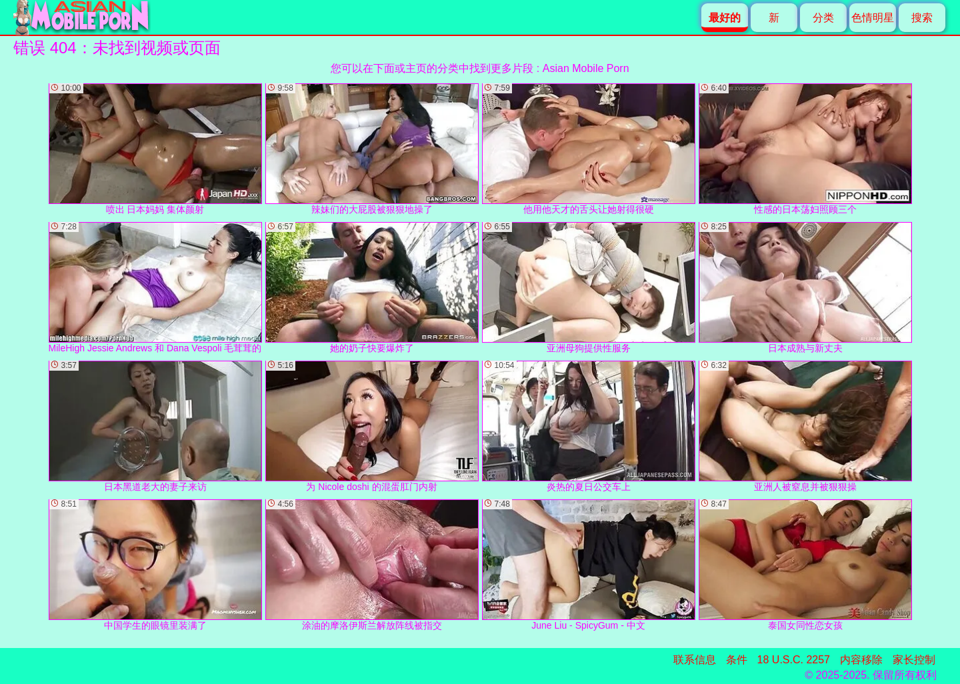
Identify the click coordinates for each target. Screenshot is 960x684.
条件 (736, 659)
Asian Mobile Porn (586, 68)
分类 (823, 17)
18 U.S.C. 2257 (793, 659)
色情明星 (872, 17)
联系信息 (694, 659)
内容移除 (861, 659)
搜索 (922, 17)
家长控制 (914, 659)
